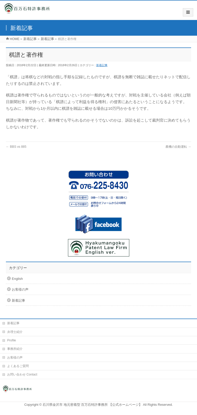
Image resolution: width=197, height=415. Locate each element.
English (17, 279)
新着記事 (101, 65)
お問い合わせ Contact (22, 374)
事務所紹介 (15, 349)
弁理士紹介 (15, 332)
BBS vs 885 (16, 147)
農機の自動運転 (178, 147)
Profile (11, 340)
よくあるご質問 (18, 366)
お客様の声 (20, 289)
